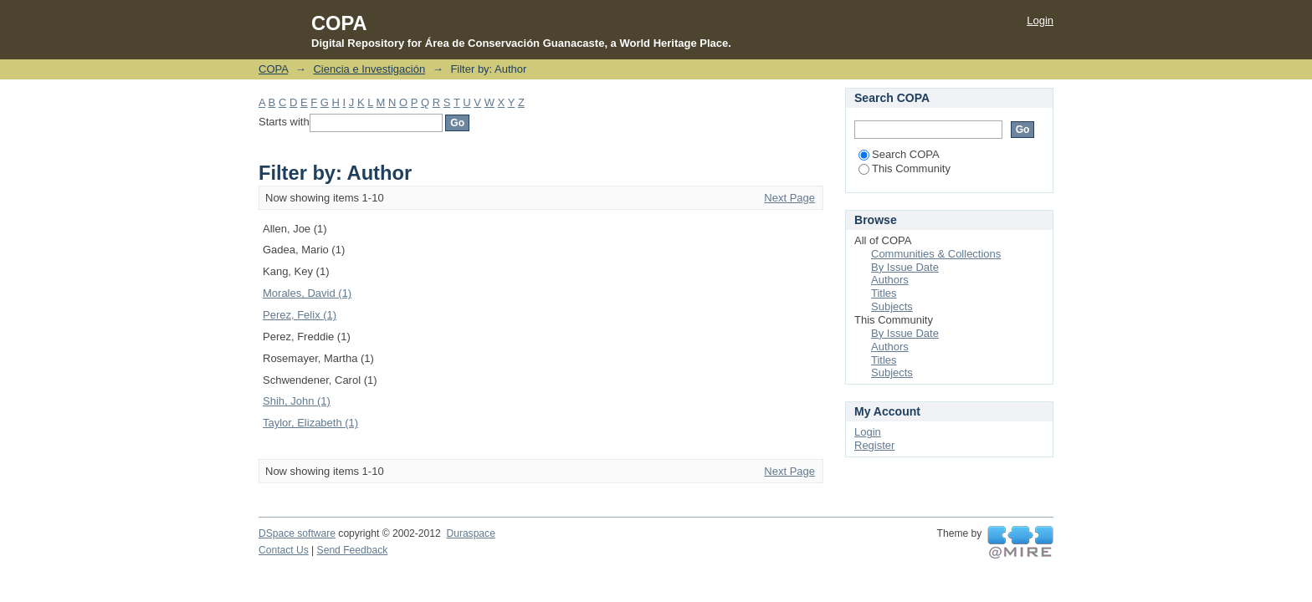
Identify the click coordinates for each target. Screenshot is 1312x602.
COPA (273, 69)
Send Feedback (352, 550)
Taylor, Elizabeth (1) (310, 422)
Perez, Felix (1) (299, 315)
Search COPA (899, 154)
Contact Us (284, 550)
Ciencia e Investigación (369, 69)
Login (1040, 20)
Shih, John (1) (297, 401)
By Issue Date (905, 267)
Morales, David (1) (307, 293)
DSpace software (297, 533)
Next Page (789, 197)
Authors (890, 279)
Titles (884, 293)
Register (874, 445)
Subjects (892, 306)
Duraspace (470, 533)
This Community (904, 168)
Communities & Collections (936, 253)
